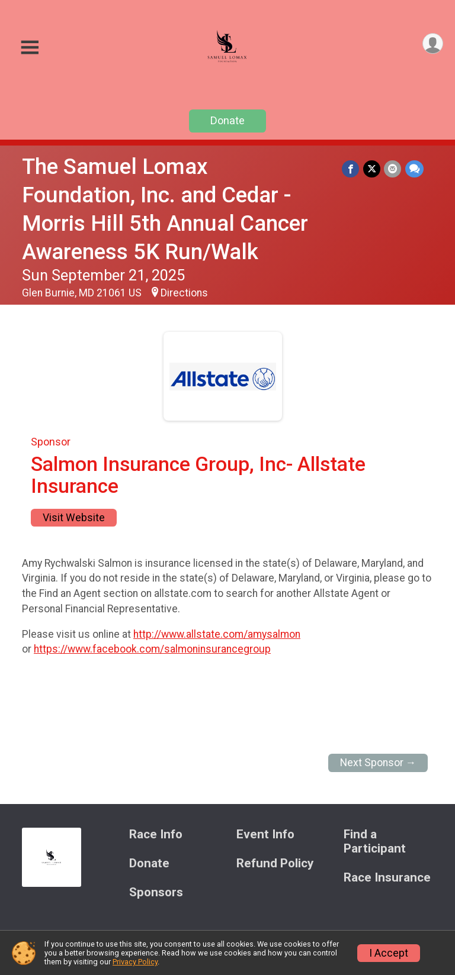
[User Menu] (432, 44)
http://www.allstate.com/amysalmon (216, 634)
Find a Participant (375, 841)
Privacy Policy (135, 961)
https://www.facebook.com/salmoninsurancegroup (152, 649)
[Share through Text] (414, 168)
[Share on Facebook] (351, 168)
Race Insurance (387, 877)
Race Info (155, 834)
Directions (184, 293)
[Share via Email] (393, 168)
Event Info (265, 834)
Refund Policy (274, 863)
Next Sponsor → (378, 763)
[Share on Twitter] (372, 168)
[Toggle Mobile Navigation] (29, 47)
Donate (227, 120)
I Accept (388, 953)
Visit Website (74, 518)
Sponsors (156, 892)
